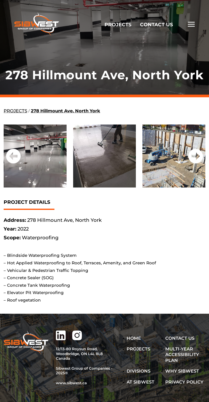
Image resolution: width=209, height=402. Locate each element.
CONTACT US (156, 24)
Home (134, 338)
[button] (13, 156)
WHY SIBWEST (182, 371)
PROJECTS (117, 24)
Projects (138, 349)
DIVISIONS (138, 371)
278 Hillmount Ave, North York (65, 111)
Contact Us (179, 338)
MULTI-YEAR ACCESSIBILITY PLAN (182, 354)
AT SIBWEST (140, 382)
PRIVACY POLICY (184, 382)
